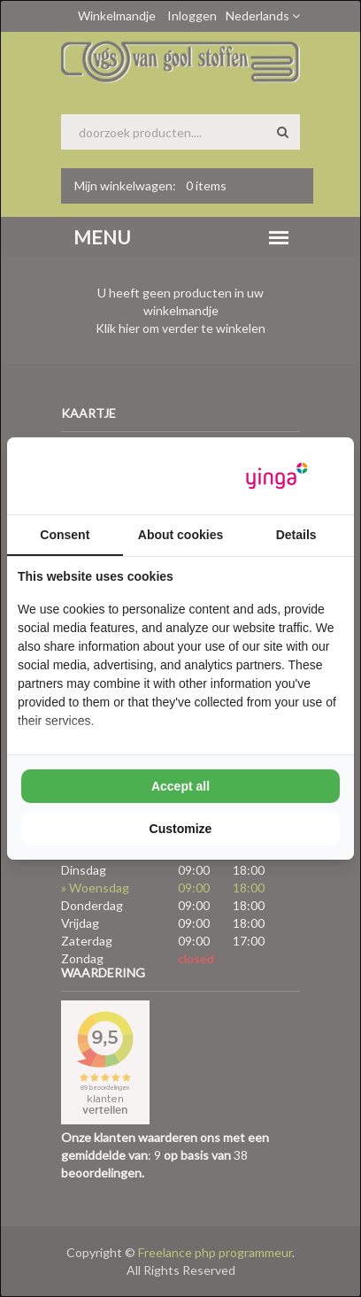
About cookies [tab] (180, 535)
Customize (181, 829)
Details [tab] (296, 535)
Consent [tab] (64, 535)
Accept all (180, 786)
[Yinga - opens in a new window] (277, 476)
